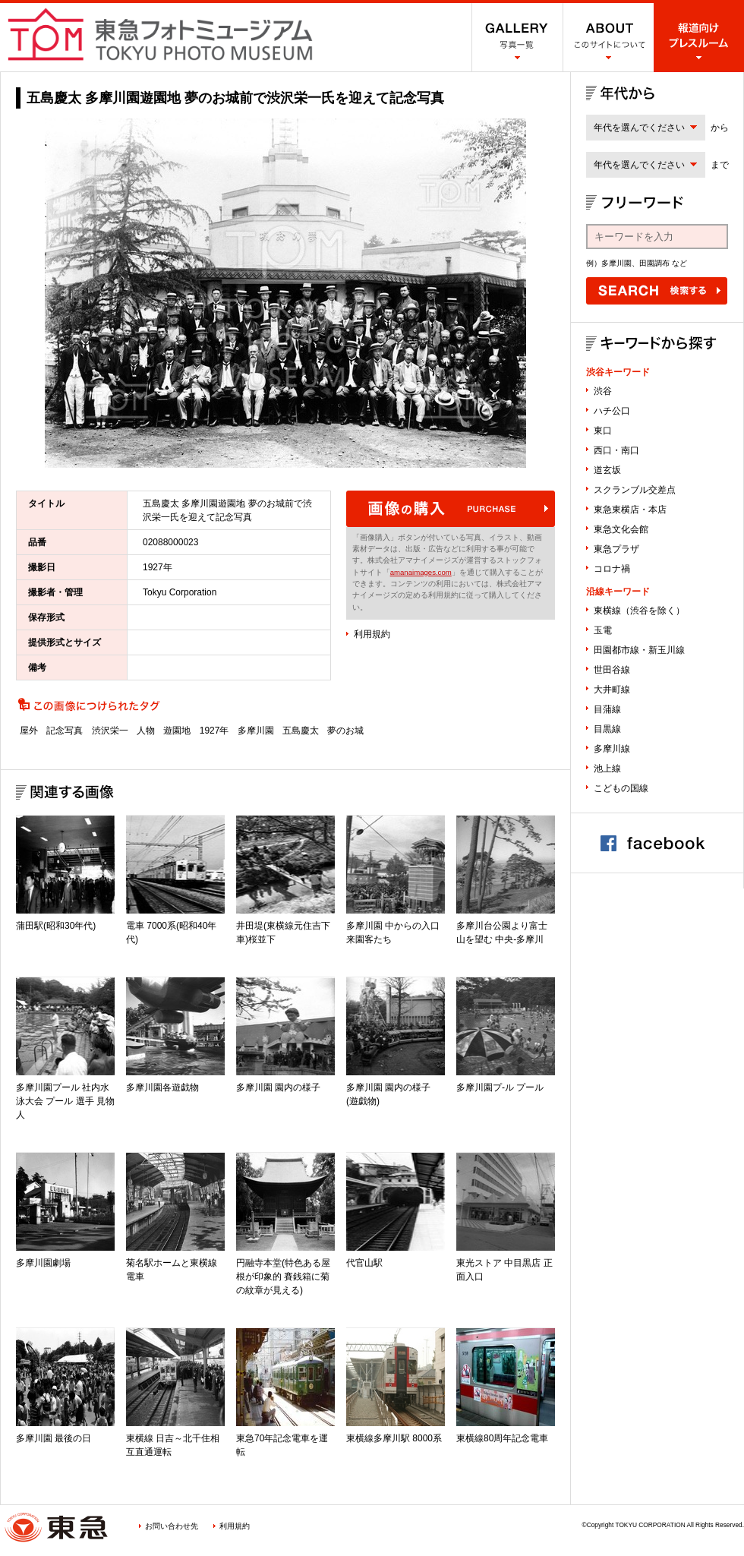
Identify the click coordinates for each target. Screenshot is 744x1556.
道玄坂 (607, 470)
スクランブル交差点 (635, 489)
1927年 (214, 730)
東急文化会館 (621, 529)
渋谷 (603, 391)
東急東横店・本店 (630, 509)
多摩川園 (256, 730)
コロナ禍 (612, 568)
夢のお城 (345, 730)
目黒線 (607, 729)
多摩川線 (612, 748)
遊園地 (177, 730)
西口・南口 (616, 450)
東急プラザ (616, 549)
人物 (146, 730)
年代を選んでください (639, 127)
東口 (603, 430)
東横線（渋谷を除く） (639, 610)
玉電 (603, 630)
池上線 (607, 768)
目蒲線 (607, 709)
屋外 (29, 730)
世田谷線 (612, 669)
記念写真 (64, 730)
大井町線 (612, 689)
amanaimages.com (421, 572)
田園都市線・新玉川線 (639, 650)
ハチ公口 (612, 411)
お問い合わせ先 (171, 1526)
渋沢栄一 (110, 730)
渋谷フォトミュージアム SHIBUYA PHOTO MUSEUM (160, 34)
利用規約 (372, 634)
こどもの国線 (621, 788)
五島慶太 (300, 730)
